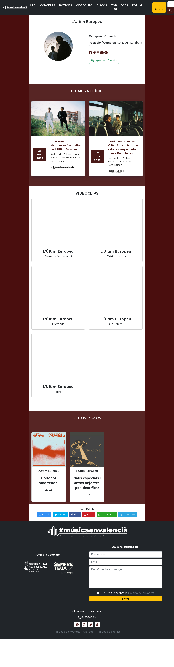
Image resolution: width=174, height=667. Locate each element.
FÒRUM (137, 5)
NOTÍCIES (65, 5)
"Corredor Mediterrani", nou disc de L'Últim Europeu (65, 145)
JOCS (124, 5)
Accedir (159, 7)
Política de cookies (108, 631)
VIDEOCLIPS (84, 5)
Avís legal (88, 631)
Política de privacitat (141, 593)
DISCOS (101, 5)
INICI (33, 5)
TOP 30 (114, 7)
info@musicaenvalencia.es (88, 611)
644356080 (88, 617)
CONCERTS (47, 5)
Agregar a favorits (104, 60)
